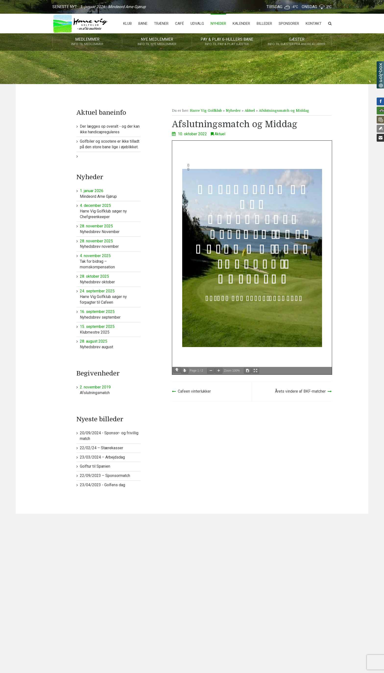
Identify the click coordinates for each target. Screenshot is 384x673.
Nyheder (218, 23)
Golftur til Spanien (95, 466)
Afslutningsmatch (110, 390)
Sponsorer (289, 23)
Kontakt (314, 23)
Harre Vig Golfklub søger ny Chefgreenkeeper (110, 211)
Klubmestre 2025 (110, 329)
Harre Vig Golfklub (206, 110)
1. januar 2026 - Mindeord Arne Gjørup (113, 6)
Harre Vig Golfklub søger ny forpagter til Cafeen (110, 296)
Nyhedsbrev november (110, 243)
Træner (161, 23)
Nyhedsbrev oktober (110, 279)
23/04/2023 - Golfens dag (102, 485)
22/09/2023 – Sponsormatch (105, 475)
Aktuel (250, 110)
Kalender (241, 23)
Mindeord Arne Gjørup (110, 193)
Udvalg (197, 23)
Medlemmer (87, 42)
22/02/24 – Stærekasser (101, 448)
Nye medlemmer (157, 42)
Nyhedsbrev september (110, 314)
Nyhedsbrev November (110, 229)
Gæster (296, 42)
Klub (127, 23)
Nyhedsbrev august (110, 344)
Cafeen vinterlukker (194, 391)
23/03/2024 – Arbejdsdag (102, 457)
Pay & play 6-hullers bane (227, 42)
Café (179, 23)
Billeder (264, 23)
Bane (142, 23)
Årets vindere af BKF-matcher (300, 391)
